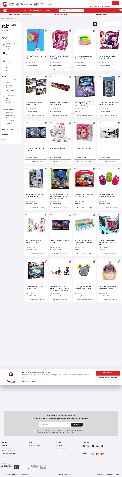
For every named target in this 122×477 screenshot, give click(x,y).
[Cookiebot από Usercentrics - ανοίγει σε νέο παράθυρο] (11, 376)
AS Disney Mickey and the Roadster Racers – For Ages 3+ (84, 288)
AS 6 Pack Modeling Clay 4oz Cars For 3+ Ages (59, 103)
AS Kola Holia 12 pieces (57, 148)
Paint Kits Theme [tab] (7, 129)
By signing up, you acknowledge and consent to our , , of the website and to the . (61, 431)
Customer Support (34, 445)
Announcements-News (9, 453)
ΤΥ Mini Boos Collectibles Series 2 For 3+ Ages (34, 241)
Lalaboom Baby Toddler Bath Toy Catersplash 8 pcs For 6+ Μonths (84, 242)
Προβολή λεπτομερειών (29, 376)
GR (116, 6)
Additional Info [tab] (7, 140)
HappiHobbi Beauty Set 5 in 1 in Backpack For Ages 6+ (108, 288)
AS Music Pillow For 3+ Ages (83, 148)
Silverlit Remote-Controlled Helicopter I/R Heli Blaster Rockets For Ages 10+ (59, 196)
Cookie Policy (40, 432)
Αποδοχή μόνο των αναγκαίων (107, 372)
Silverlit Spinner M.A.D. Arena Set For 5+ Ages (35, 288)
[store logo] (10, 10)
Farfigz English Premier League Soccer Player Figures (109, 103)
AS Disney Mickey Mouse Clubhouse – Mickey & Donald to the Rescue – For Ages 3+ (59, 288)
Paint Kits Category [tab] (8, 109)
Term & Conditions (71, 430)
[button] (46, 30)
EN (118, 6)
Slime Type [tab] (5, 135)
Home (3, 19)
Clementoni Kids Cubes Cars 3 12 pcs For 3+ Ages (84, 195)
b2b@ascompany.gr (61, 448)
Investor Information (8, 448)
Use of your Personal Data (66, 432)
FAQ (30, 448)
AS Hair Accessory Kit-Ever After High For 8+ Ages (107, 57)
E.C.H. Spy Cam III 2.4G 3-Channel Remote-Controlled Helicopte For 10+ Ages (84, 104)
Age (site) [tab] (5, 38)
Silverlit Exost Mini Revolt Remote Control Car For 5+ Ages (107, 242)
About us (4, 445)
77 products (5, 30)
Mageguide (68, 474)
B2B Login (116, 3)
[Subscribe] (76, 425)
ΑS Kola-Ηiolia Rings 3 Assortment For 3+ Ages (106, 195)
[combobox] (71, 10)
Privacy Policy (80, 430)
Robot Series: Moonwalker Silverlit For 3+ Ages (34, 195)
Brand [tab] (4, 76)
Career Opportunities (8, 451)
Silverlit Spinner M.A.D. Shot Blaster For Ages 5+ (34, 103)
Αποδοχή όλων (107, 367)
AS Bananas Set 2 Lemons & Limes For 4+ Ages (83, 57)
